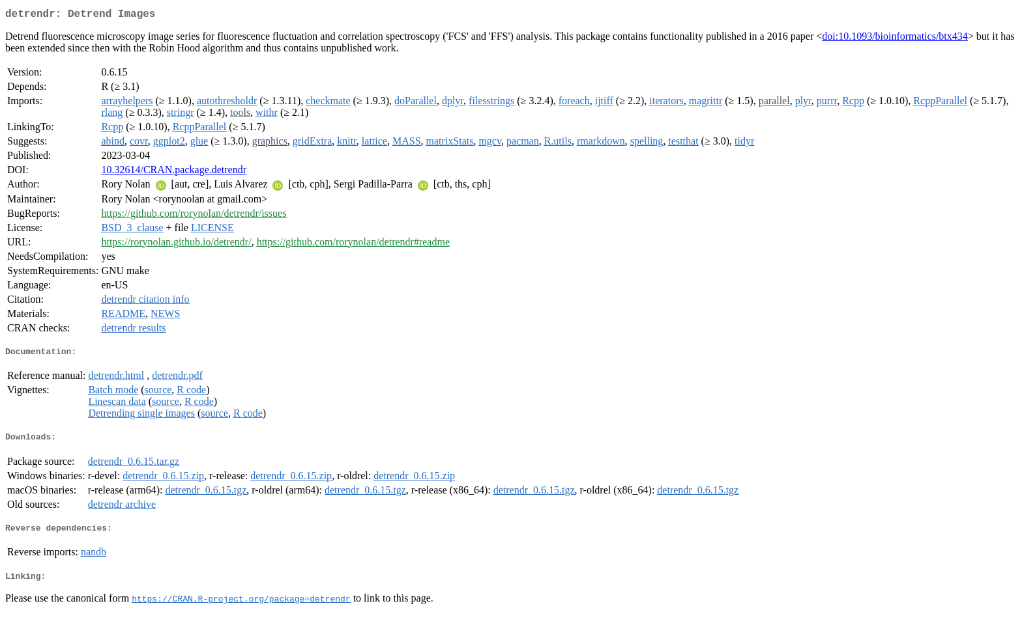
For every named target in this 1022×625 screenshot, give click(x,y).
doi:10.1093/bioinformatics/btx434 (895, 38)
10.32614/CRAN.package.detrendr (173, 172)
